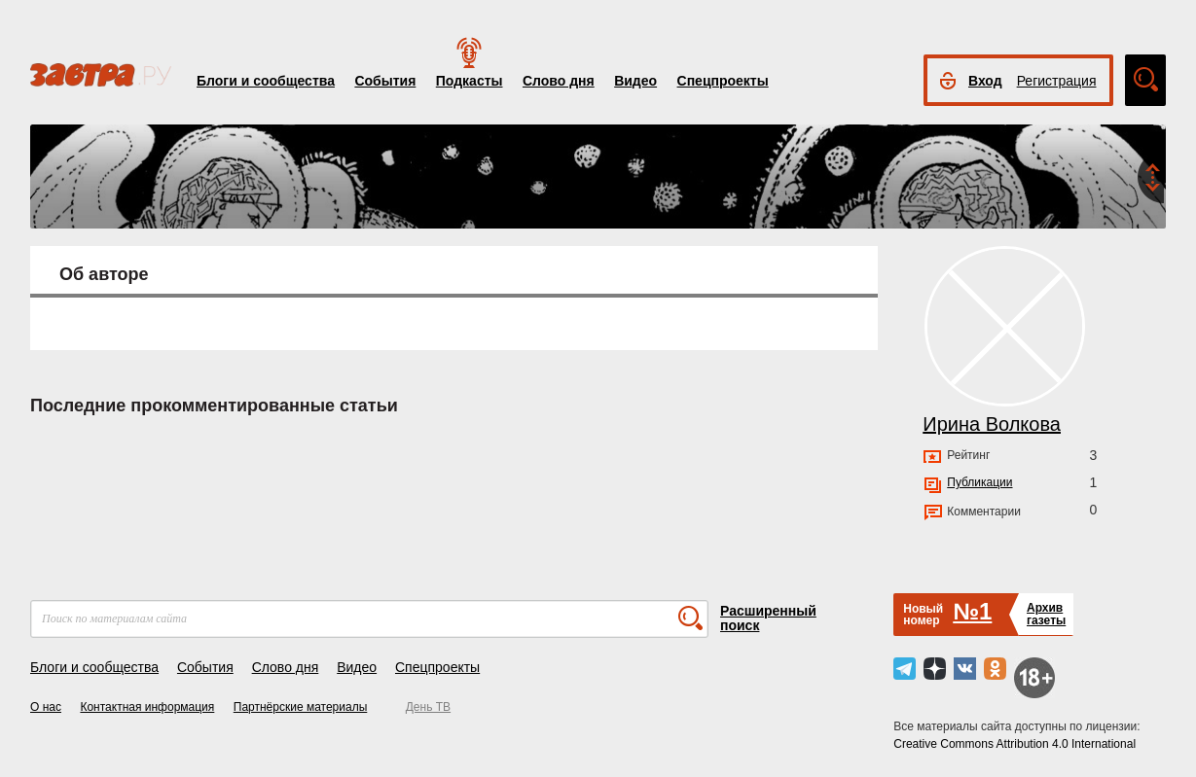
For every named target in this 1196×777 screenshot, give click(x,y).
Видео (635, 80)
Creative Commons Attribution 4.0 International (1014, 744)
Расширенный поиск (768, 618)
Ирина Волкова (992, 424)
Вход (985, 80)
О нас (45, 707)
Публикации (979, 482)
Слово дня (559, 80)
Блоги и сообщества (266, 80)
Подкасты (469, 80)
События (385, 80)
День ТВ (428, 707)
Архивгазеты (1046, 614)
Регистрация (1057, 80)
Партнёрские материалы (301, 707)
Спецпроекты (723, 80)
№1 (972, 611)
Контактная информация (147, 707)
